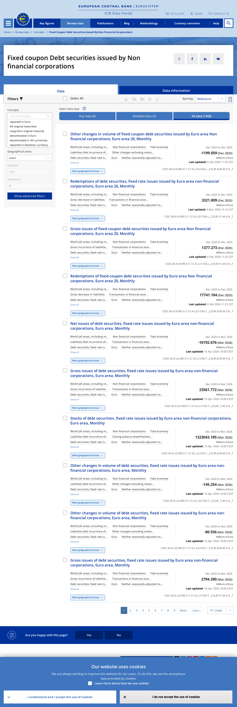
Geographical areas (19, 151)
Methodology (149, 23)
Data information (176, 90)
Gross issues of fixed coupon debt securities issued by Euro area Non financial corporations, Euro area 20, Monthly (140, 231)
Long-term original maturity (29, 130)
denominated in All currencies (29, 140)
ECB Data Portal (118, 13)
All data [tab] (201, 116)
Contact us (221, 13)
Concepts (39, 32)
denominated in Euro (29, 135)
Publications (105, 23)
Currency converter (187, 23)
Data (60, 91)
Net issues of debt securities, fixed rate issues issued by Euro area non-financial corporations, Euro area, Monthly (142, 326)
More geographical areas (85, 171)
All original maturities (29, 126)
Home (7, 32)
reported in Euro (29, 121)
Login (198, 13)
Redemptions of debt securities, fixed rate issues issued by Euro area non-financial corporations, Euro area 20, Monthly (144, 184)
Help (216, 23)
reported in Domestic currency (29, 144)
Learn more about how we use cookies (121, 683)
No (119, 635)
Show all (74, 162)
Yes (89, 635)
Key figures (47, 23)
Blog (127, 23)
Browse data (75, 23)
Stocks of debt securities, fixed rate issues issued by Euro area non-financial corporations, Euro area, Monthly (151, 421)
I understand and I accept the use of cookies (60, 697)
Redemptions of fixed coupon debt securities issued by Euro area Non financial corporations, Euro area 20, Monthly (141, 278)
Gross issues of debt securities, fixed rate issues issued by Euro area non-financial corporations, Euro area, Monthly (144, 373)
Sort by (188, 99)
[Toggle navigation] (8, 23)
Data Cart (177, 13)
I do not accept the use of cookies (176, 696)
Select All (76, 98)
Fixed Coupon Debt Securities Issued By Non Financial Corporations (90, 32)
